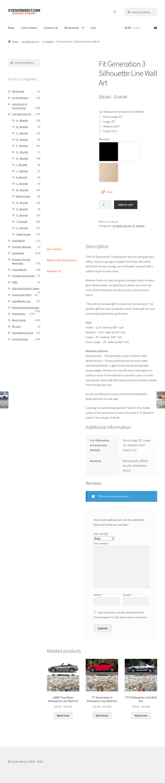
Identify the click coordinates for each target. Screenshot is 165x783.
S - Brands (22, 215)
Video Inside (23, 234)
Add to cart (125, 204)
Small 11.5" (110, 131)
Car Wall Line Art (30, 41)
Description (54, 249)
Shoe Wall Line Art (22, 332)
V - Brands (22, 228)
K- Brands (21, 177)
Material (104, 139)
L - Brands (22, 183)
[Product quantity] (105, 204)
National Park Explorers (25, 307)
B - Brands (22, 126)
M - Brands (22, 190)
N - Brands (22, 202)
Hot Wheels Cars (21, 301)
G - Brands (22, 152)
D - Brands (22, 139)
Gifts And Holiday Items (25, 288)
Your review (102, 543)
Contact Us (51, 28)
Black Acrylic (108, 151)
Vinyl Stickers (20, 339)
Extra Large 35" (113, 117)
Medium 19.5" (111, 126)
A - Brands (22, 120)
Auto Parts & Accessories (19, 106)
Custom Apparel (21, 246)
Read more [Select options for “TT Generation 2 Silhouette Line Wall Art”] (102, 715)
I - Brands (21, 164)
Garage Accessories (23, 275)
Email (127, 595)
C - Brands (22, 133)
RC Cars (16, 326)
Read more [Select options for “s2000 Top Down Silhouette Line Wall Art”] (63, 715)
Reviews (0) (54, 271)
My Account (71, 28)
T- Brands (21, 221)
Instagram (114, 12)
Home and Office (21, 295)
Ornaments (18, 313)
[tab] (63, 249)
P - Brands (22, 209)
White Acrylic (129, 151)
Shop (11, 28)
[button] (109, 152)
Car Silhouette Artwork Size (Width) (121, 111)
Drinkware (18, 253)
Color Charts (29, 28)
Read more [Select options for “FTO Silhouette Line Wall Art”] (141, 715)
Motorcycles (23, 196)
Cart (93, 28)
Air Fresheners (20, 97)
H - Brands (47, 41)
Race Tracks (19, 320)
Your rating (101, 533)
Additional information (62, 260)
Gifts (15, 282)
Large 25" (109, 121)
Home (15, 41)
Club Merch (18, 240)
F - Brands (22, 145)
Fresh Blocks (19, 269)
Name (98, 595)
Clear (109, 192)
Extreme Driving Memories (21, 261)
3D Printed (18, 91)
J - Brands (22, 171)
